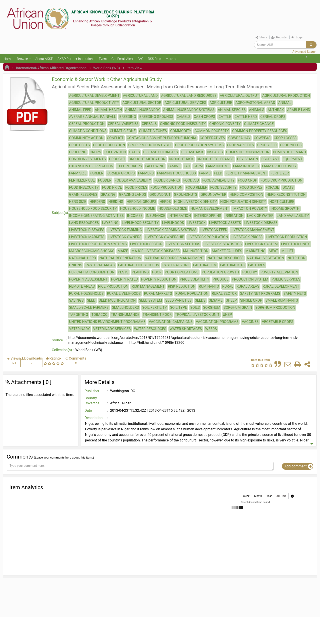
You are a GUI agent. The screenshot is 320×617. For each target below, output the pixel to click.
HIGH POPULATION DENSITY (243, 202)
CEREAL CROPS (272, 117)
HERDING (115, 202)
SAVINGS (76, 300)
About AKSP (44, 59)
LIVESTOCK (196, 223)
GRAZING (108, 194)
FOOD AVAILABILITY (218, 180)
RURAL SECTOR (224, 293)
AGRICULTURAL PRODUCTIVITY (94, 103)
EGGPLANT (270, 159)
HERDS (165, 202)
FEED (218, 173)
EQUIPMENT (292, 159)
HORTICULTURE (281, 202)
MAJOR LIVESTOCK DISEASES (156, 251)
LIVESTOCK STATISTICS (223, 244)
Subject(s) (60, 213)
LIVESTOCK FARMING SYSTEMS (170, 230)
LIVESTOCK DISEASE (260, 223)
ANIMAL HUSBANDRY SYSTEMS (188, 110)
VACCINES (250, 322)
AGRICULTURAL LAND (140, 95)
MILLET (287, 251)
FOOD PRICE (112, 187)
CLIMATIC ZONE (123, 131)
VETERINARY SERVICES (112, 329)
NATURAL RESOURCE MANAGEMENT (174, 258)
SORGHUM (211, 307)
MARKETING (255, 251)
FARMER (96, 173)
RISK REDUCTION (181, 286)
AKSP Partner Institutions (76, 59)
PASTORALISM (205, 265)
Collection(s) (62, 350)
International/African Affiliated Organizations (51, 68)
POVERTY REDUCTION (158, 279)
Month (258, 496)
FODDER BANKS (167, 180)
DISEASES (215, 152)
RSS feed (154, 59)
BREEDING (127, 117)
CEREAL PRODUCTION (87, 124)
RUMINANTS (209, 286)
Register (279, 37)
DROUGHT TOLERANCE (215, 159)
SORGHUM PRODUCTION (275, 307)
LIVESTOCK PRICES (246, 237)
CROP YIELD (267, 145)
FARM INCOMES (246, 166)
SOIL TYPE (178, 307)
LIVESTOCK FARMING (125, 230)
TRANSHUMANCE (125, 314)
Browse (24, 59)
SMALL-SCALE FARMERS (89, 307)
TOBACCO (99, 314)
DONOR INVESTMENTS (87, 159)
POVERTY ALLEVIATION (279, 272)
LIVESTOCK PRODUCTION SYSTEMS (98, 244)
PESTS (123, 272)
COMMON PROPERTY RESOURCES (259, 131)
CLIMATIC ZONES (153, 131)
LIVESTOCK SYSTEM (261, 244)
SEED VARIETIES (178, 300)
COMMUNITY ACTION (86, 138)
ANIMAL (284, 103)
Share (261, 37)
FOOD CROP (247, 180)
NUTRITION (297, 258)
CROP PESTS (79, 145)
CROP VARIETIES (240, 145)
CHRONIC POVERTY (225, 124)
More (171, 59)
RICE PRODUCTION (113, 286)
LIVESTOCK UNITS (295, 244)
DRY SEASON (247, 159)
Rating (54, 358)
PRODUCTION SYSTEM (250, 279)
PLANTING (140, 272)
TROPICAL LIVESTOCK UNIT (197, 314)
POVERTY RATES (124, 279)
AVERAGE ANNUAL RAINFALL (92, 117)
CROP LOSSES (285, 138)
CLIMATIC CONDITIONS (87, 131)
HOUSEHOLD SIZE (172, 208)
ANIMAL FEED (80, 110)
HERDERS (97, 202)
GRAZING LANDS (132, 194)
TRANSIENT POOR (157, 314)
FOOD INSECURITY (84, 187)
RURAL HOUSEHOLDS (86, 293)
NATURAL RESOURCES (225, 258)
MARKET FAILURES (227, 251)
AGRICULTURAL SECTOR (141, 103)
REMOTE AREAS (82, 286)
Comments (77, 358)
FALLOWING (154, 166)
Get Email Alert (122, 59)
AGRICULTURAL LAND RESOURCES (188, 95)
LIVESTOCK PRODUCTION (286, 237)
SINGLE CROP (251, 300)
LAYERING (110, 223)
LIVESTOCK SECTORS (183, 244)
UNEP (227, 314)
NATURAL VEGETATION (265, 258)
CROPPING (77, 152)
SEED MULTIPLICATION (117, 300)
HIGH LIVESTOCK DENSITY (195, 202)
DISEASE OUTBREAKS (160, 152)
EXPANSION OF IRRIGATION (91, 166)
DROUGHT (117, 159)
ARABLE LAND (298, 110)
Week (246, 496)
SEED (91, 300)
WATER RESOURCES (150, 329)
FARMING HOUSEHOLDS (176, 173)
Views (15, 358)
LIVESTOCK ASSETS (225, 223)
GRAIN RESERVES (83, 194)
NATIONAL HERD (82, 258)
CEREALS (149, 124)
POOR (157, 272)
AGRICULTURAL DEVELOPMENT (94, 95)
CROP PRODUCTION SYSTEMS (199, 145)
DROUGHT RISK (181, 159)
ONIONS (75, 265)
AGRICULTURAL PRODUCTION (286, 95)
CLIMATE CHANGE (259, 124)
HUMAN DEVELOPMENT (209, 208)
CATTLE (224, 117)
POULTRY (249, 272)
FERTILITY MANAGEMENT (246, 173)
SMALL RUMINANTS (282, 300)
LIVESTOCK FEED (213, 230)
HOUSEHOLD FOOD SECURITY (93, 208)
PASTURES (256, 265)
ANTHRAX (276, 110)
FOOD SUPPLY (251, 187)
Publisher (92, 391)
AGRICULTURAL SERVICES (185, 103)
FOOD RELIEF (196, 187)
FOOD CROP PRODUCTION (281, 180)
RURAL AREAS (247, 286)
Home (8, 59)
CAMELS (183, 117)
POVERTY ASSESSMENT (88, 279)
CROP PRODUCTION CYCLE (150, 145)
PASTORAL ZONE (176, 265)
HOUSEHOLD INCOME (137, 208)
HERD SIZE (77, 202)
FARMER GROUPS (121, 173)
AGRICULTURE (221, 103)
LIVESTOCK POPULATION (208, 237)
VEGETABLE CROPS (277, 322)
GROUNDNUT (159, 194)
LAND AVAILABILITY (293, 216)
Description (94, 418)
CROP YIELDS (291, 145)
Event (103, 59)
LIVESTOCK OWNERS (125, 237)
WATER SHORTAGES (186, 329)
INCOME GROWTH (285, 208)
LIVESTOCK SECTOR (146, 244)
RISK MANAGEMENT (148, 286)
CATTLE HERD (245, 117)
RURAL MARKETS (158, 293)
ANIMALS (256, 110)
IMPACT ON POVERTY (249, 208)
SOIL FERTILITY (154, 307)
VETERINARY (79, 329)
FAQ (141, 59)
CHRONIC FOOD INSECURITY (183, 124)
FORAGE (272, 187)
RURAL (227, 286)
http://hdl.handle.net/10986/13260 (156, 342)
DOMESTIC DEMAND (289, 152)
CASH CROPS (204, 117)
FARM (198, 166)
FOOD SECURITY (223, 187)
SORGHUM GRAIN (238, 307)
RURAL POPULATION (191, 293)
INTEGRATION (179, 216)
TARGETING (78, 314)
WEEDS (211, 329)
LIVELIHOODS (173, 223)
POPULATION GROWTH (220, 272)
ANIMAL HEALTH (108, 110)
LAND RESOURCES (84, 223)
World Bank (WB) (106, 68)
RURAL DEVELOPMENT (281, 286)
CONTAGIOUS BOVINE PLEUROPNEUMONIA (161, 138)
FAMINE (174, 166)
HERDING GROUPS (141, 202)
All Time (281, 496)
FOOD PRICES (136, 187)
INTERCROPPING (207, 216)
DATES (134, 152)
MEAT (273, 251)
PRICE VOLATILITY (194, 279)
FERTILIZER (279, 173)
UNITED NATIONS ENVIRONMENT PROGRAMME (107, 322)
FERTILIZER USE (82, 180)
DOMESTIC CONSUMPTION (248, 152)
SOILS (195, 307)
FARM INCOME (218, 166)
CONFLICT (115, 138)
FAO (187, 166)
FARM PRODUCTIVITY (279, 166)
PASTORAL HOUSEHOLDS (138, 265)
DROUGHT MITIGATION (147, 159)
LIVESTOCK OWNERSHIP (164, 237)
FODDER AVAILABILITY (133, 180)
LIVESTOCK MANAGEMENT (252, 230)
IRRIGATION (234, 216)
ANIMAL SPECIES (232, 110)
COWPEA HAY (239, 138)
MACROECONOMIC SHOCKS (91, 251)
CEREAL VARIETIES (123, 124)
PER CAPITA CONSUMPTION (92, 272)
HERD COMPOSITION (246, 194)
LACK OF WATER (260, 216)
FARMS (204, 173)
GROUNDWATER (213, 194)
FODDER (104, 180)
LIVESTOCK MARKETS (86, 237)
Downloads (33, 358)
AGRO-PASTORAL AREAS (255, 103)
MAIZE (123, 251)
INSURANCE (155, 216)
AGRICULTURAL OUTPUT (239, 95)
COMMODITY (180, 131)
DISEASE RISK (192, 152)
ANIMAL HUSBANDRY (142, 110)
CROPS (95, 152)
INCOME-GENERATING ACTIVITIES (96, 216)
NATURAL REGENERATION (120, 258)
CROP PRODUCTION (109, 145)
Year (269, 496)
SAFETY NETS (295, 293)
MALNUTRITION (195, 251)
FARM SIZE (77, 173)
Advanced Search (304, 51)
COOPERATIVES (212, 138)
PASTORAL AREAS (100, 265)
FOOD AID (191, 180)
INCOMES (135, 216)
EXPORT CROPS (129, 166)
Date (88, 410)
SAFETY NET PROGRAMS (260, 293)
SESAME (216, 300)
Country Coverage (92, 400)
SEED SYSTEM (150, 300)
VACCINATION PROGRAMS (217, 322)
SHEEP (231, 300)
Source (57, 340)
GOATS (288, 187)
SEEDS (200, 300)
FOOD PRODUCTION (166, 187)
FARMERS (146, 173)
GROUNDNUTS (185, 194)
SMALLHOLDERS (125, 307)
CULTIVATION (115, 152)
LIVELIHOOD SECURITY (140, 223)
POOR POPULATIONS (182, 272)
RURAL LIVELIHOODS (124, 293)
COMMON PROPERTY (211, 131)
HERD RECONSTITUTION (286, 194)
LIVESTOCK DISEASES (86, 230)
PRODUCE (220, 279)
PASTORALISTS (232, 265)
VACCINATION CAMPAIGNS (170, 322)
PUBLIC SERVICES (286, 279)
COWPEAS (262, 138)
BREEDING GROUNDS (156, 117)
